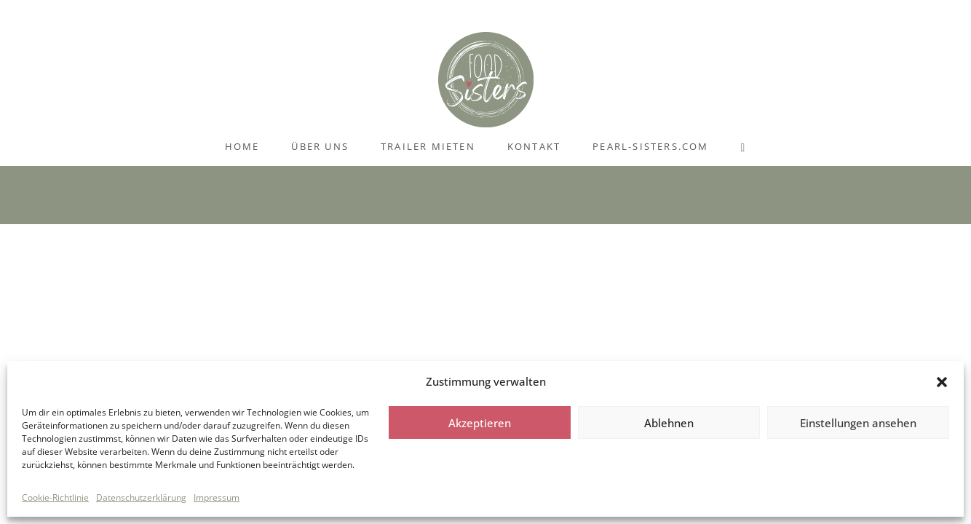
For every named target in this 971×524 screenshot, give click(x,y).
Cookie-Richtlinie (55, 497)
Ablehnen (669, 423)
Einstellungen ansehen (858, 423)
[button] (942, 382)
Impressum (216, 497)
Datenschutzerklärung (141, 497)
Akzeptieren (479, 423)
